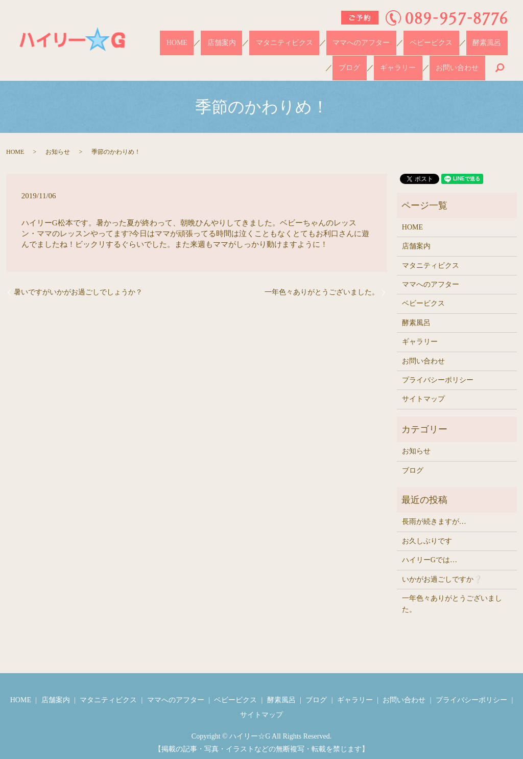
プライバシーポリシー (437, 362)
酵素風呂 (421, 38)
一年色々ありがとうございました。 (322, 274)
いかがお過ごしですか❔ (442, 561)
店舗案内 (207, 38)
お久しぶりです (427, 522)
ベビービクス (378, 38)
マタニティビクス (257, 38)
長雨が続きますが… (434, 504)
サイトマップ (423, 381)
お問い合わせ (463, 54)
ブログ (453, 38)
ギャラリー (489, 38)
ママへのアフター (321, 38)
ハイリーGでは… (429, 542)
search (499, 54)
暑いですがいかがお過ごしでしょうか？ (78, 274)
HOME (174, 38)
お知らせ (57, 133)
